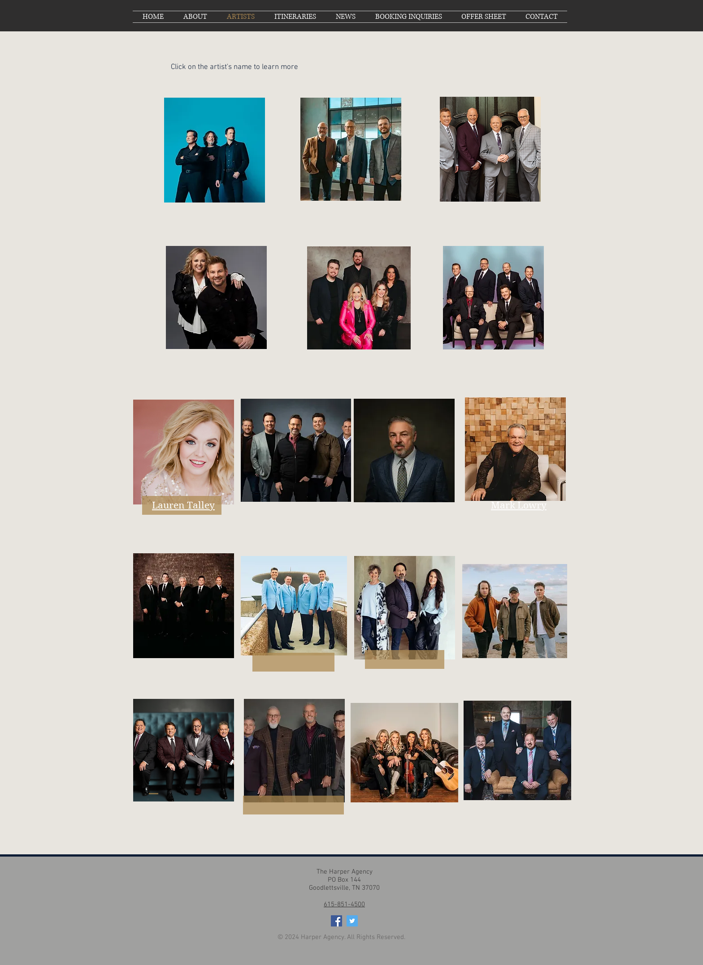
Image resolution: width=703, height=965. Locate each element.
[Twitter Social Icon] (352, 920)
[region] (214, 150)
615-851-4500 (344, 904)
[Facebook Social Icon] (336, 920)
